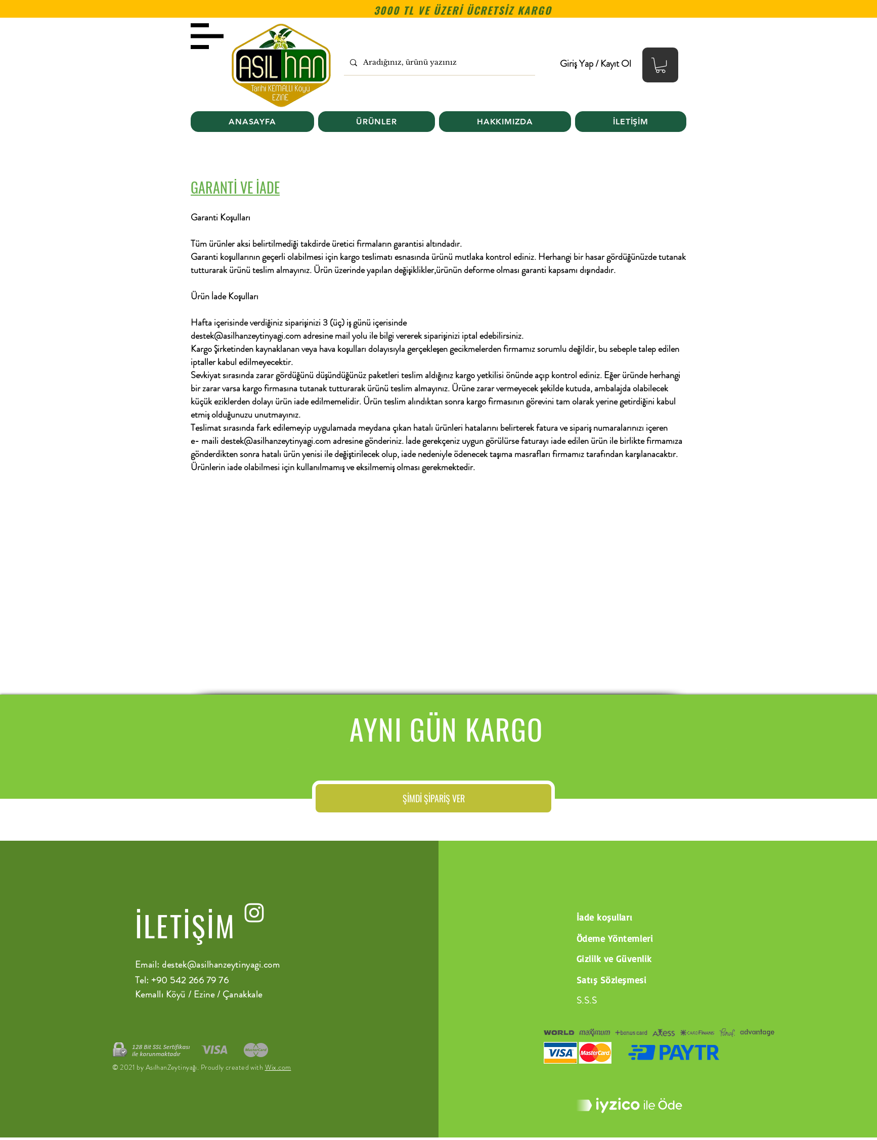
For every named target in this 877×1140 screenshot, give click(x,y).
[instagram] (254, 913)
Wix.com (278, 1067)
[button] (660, 65)
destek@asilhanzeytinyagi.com (246, 335)
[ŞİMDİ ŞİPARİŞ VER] (433, 798)
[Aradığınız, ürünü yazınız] (438, 62)
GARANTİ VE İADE (235, 187)
